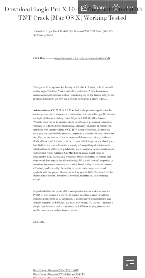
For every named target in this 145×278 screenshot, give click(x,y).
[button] (93, 7)
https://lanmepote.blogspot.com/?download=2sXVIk (82, 58)
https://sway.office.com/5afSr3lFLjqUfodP (55, 270)
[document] (72, 139)
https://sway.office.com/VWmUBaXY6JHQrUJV (59, 274)
